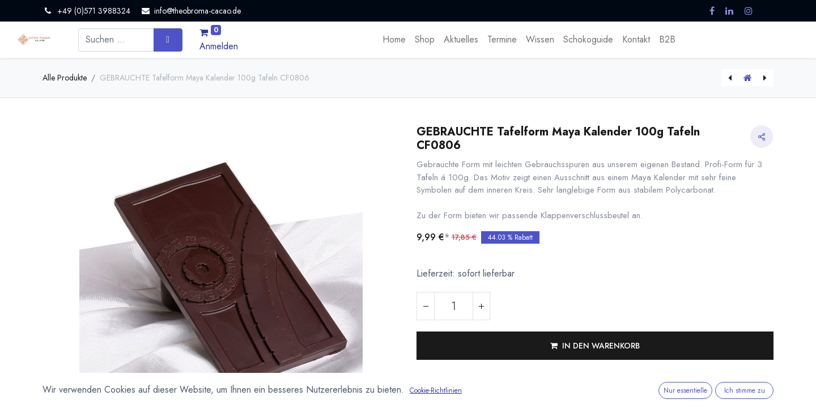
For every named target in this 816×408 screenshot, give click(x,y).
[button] (595, 346)
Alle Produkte (64, 77)
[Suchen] (168, 39)
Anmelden (218, 46)
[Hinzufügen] (481, 306)
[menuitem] (394, 39)
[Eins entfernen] (425, 306)
